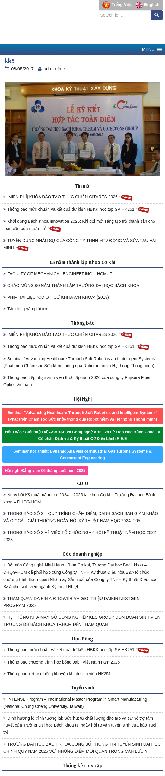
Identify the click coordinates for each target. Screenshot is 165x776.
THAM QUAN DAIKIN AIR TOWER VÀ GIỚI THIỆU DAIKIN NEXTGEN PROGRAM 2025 (71, 602)
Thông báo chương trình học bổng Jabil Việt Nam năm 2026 (61, 662)
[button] (148, 49)
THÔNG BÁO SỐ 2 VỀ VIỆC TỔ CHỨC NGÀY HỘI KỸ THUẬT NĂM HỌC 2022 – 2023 (81, 536)
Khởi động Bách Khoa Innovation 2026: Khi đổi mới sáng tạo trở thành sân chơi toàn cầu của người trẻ (79, 226)
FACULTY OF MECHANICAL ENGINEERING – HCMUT (57, 273)
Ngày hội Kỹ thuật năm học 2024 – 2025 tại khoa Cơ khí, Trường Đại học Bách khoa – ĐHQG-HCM (79, 498)
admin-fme (54, 68)
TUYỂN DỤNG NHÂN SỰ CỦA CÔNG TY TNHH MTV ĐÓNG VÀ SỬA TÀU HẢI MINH (79, 245)
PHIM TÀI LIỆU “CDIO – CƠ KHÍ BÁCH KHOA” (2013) (56, 297)
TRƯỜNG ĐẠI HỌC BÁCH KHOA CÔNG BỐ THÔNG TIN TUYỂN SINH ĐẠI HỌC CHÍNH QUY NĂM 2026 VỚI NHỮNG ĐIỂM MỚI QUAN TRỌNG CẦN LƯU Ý (82, 748)
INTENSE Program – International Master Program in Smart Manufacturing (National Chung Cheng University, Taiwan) (75, 703)
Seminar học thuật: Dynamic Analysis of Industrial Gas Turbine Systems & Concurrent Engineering (82, 454)
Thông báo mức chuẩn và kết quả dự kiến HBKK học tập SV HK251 (76, 209)
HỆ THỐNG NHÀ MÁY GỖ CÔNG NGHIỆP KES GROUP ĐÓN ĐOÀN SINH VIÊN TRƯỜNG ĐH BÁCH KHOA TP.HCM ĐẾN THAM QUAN (81, 621)
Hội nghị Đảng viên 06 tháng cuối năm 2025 (45, 470)
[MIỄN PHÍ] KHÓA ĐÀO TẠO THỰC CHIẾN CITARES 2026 (67, 197)
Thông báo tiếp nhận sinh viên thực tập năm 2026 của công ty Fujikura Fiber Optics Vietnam (77, 381)
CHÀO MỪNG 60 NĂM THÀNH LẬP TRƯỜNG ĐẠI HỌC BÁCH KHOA (71, 285)
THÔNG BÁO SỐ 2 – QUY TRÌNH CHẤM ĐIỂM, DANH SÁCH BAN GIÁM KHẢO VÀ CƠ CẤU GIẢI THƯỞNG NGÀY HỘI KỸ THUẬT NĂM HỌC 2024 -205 (80, 517)
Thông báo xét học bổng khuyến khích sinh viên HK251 (57, 673)
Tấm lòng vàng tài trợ (25, 308)
